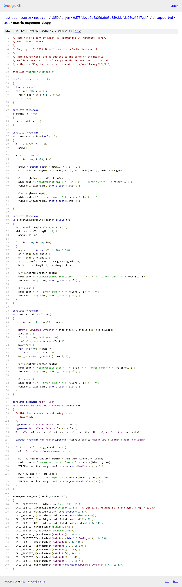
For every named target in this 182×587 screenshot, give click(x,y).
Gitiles (21, 581)
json (175, 581)
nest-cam (41, 17)
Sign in (174, 5)
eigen (66, 17)
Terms (41, 581)
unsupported (162, 17)
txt (167, 581)
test (7, 22)
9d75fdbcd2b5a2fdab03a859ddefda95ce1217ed (109, 17)
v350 (55, 17)
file (77, 31)
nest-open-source (17, 17)
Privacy (31, 581)
